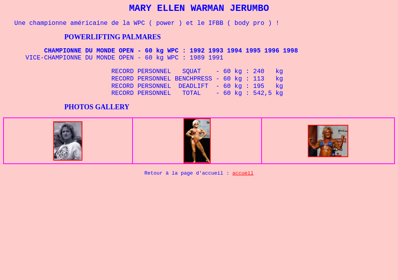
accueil (243, 173)
